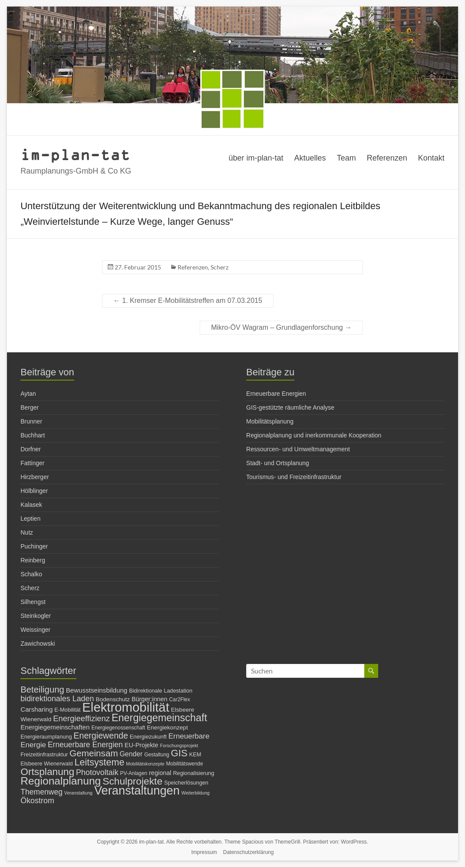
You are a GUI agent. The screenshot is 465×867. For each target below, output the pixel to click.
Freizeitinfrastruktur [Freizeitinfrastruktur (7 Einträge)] (44, 754)
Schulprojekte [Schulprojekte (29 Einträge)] (132, 781)
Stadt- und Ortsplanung (277, 463)
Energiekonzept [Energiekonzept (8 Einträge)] (167, 727)
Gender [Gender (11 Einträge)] (131, 754)
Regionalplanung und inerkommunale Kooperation (313, 435)
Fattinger (32, 463)
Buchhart (32, 435)
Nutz (26, 532)
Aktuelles (310, 158)
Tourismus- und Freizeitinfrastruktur (293, 476)
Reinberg (32, 560)
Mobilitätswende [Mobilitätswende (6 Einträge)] (184, 764)
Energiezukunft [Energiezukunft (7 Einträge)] (148, 736)
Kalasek (31, 504)
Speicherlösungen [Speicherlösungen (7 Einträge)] (186, 782)
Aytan (28, 393)
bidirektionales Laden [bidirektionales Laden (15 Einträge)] (57, 698)
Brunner (31, 421)
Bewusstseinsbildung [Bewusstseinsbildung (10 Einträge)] (97, 690)
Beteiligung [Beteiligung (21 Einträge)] (42, 689)
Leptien (30, 518)
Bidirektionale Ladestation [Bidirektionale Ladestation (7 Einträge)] (160, 690)
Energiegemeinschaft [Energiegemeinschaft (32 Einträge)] (159, 717)
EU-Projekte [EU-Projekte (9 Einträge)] (141, 745)
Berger (29, 407)
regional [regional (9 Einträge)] (160, 772)
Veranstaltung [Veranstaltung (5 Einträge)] (78, 792)
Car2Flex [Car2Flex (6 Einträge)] (179, 699)
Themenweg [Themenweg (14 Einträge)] (41, 792)
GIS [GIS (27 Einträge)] (179, 753)
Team (346, 158)
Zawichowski (37, 643)
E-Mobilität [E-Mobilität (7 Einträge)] (67, 709)
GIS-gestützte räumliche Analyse (290, 407)
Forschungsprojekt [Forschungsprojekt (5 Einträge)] (179, 745)
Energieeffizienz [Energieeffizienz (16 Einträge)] (81, 718)
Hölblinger (34, 490)
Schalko (31, 574)
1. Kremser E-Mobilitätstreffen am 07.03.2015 (187, 300)
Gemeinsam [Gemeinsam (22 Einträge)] (93, 753)
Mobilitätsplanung (270, 421)
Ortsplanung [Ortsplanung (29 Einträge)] (47, 771)
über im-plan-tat (256, 158)
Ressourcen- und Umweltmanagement (298, 449)
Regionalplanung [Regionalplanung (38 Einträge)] (60, 781)
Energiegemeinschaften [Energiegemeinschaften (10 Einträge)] (54, 727)
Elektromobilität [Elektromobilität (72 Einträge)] (125, 707)
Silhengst (33, 601)
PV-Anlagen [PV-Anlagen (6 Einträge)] (134, 773)
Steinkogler (35, 615)
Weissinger (35, 629)
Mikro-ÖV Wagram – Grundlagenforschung (281, 327)
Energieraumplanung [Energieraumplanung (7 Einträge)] (46, 736)
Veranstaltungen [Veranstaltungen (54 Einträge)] (137, 790)
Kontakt (431, 158)
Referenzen (387, 158)
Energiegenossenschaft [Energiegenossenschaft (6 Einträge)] (118, 728)
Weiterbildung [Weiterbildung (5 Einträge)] (195, 792)
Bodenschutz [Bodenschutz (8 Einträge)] (113, 699)
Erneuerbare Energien (276, 393)
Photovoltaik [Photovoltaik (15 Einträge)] (97, 772)
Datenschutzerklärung (248, 852)
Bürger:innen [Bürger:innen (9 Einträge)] (150, 699)
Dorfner (30, 449)
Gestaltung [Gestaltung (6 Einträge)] (156, 755)
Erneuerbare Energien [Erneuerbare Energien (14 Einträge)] (85, 744)
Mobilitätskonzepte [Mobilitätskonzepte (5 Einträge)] (145, 763)
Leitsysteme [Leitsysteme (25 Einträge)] (99, 762)
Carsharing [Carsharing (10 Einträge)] (36, 709)
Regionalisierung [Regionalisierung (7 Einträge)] (193, 773)
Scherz (219, 267)
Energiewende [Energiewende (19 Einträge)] (100, 735)
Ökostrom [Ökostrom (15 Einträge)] (37, 800)
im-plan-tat (75, 154)
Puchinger (34, 546)
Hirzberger (34, 476)
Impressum (204, 852)
